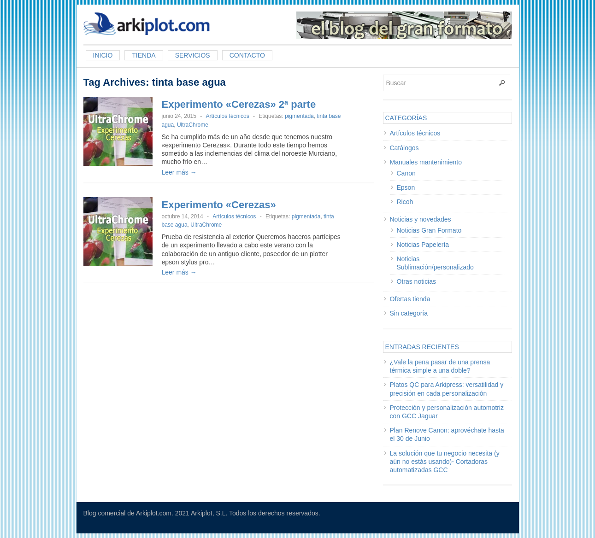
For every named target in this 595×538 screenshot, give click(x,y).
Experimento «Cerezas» (219, 205)
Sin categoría (409, 313)
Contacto (247, 55)
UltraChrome (192, 125)
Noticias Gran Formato (429, 230)
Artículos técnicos (227, 116)
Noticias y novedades (420, 219)
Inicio (103, 55)
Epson (406, 187)
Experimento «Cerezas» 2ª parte (239, 104)
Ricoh (405, 201)
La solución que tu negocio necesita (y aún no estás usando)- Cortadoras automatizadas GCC (445, 462)
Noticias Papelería (423, 244)
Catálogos (404, 148)
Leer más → (179, 172)
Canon (406, 173)
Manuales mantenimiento (426, 162)
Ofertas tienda (410, 299)
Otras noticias (416, 281)
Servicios (192, 55)
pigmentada (299, 116)
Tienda (143, 55)
